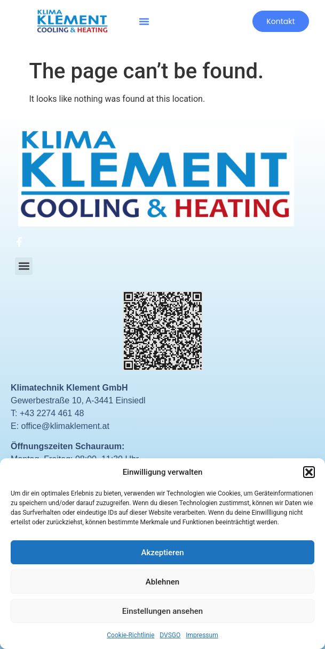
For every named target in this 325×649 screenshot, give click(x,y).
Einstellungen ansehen (162, 611)
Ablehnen (162, 582)
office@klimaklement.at (65, 426)
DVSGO (170, 635)
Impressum (202, 635)
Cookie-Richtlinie (130, 635)
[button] (309, 472)
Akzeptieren (162, 552)
